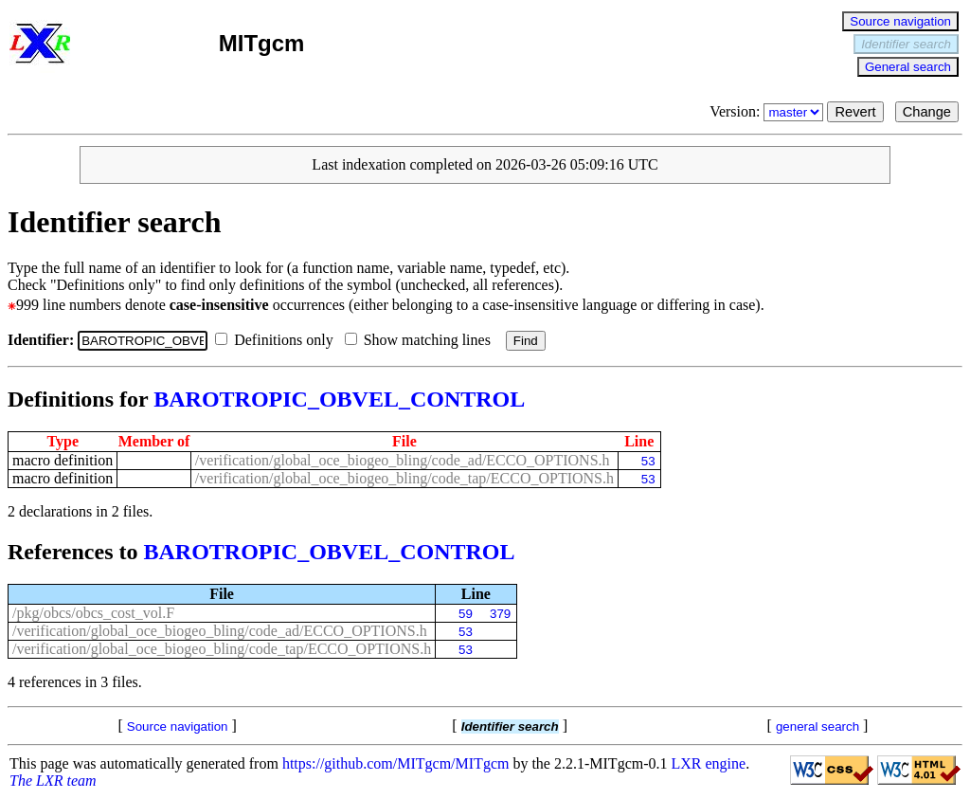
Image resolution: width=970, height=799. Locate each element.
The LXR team (53, 780)
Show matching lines (421, 340)
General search (908, 67)
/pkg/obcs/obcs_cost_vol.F (93, 613)
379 (500, 614)
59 (465, 614)
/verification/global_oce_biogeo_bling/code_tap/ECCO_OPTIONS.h (404, 478)
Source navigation (900, 21)
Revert (855, 111)
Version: (768, 111)
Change (927, 111)
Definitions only (277, 340)
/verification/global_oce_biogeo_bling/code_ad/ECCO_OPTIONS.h (402, 460)
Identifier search (906, 44)
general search (817, 726)
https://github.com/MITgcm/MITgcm (396, 763)
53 (648, 461)
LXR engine (709, 763)
